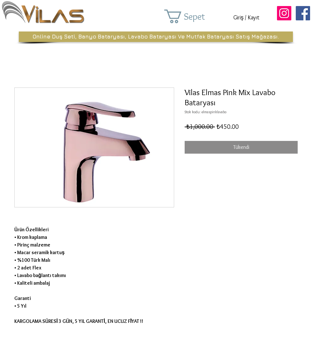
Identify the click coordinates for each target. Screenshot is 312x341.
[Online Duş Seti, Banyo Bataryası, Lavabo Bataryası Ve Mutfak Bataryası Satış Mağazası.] (156, 36)
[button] (193, 16)
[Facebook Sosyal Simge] (303, 13)
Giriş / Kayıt (246, 17)
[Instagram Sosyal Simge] (284, 13)
